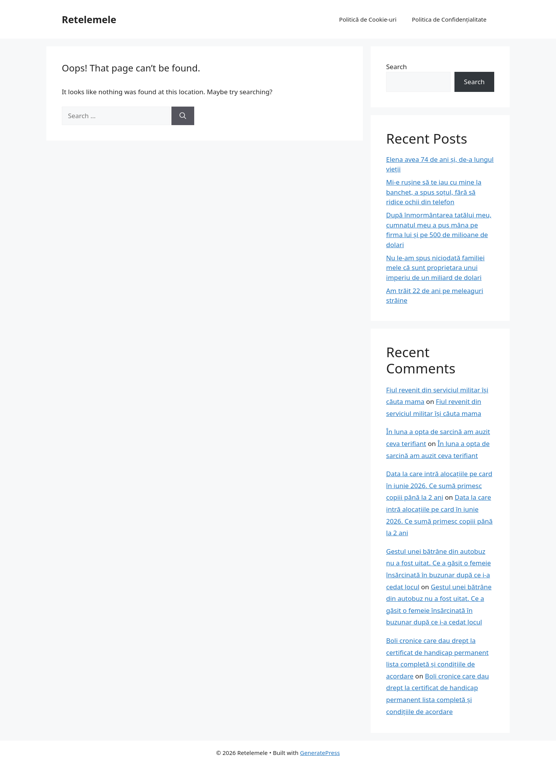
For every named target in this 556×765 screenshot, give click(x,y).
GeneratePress (320, 753)
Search (396, 66)
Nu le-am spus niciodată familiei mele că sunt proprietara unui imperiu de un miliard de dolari (435, 267)
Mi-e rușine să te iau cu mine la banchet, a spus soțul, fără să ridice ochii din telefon (433, 192)
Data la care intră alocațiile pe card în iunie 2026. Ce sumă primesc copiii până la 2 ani (439, 485)
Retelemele (89, 19)
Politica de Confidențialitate (449, 19)
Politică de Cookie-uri (367, 19)
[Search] (182, 116)
